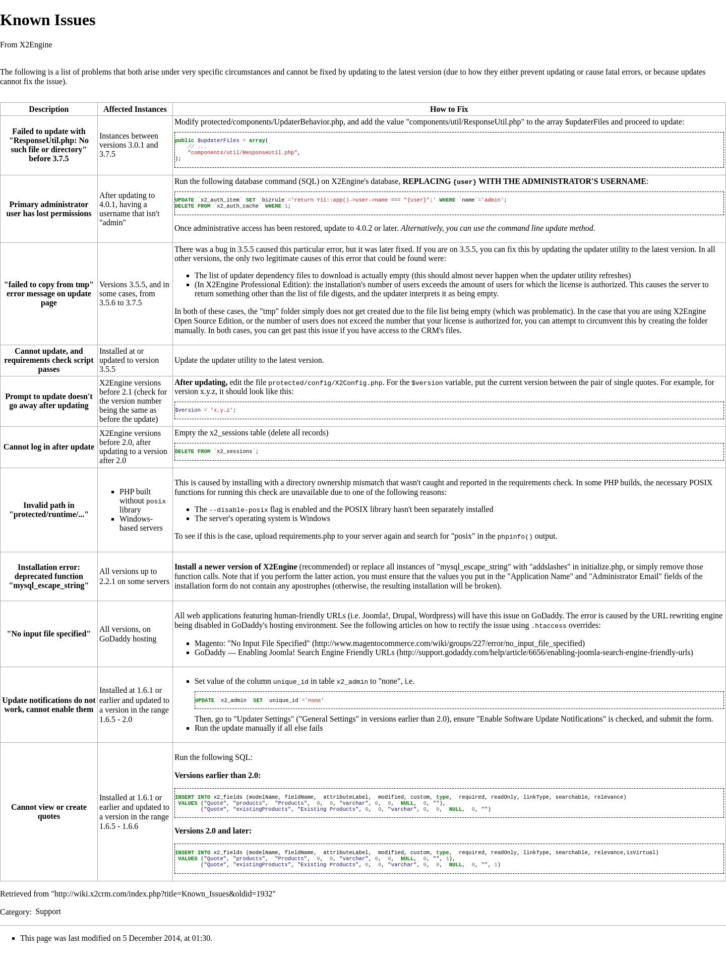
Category (15, 925)
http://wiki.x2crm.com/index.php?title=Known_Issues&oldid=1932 (163, 908)
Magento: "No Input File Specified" (252, 650)
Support (48, 925)
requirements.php (307, 544)
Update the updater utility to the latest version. (249, 366)
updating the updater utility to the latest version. (619, 255)
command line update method (545, 234)
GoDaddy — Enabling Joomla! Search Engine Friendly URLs (295, 659)
